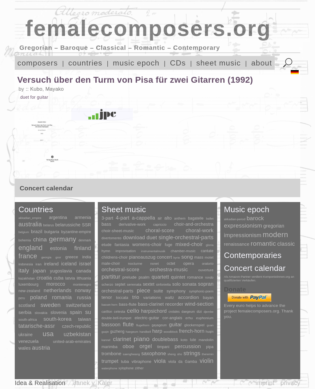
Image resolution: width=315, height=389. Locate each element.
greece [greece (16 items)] (71, 257)
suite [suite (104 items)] (158, 290)
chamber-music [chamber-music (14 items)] (183, 251)
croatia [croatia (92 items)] (44, 277)
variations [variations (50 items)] (152, 297)
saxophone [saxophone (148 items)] (153, 353)
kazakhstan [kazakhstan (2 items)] (26, 278)
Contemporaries (252, 255)
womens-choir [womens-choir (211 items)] (146, 244)
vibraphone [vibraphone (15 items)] (141, 361)
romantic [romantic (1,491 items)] (263, 243)
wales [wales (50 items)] (24, 348)
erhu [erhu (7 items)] (189, 318)
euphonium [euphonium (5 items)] (204, 318)
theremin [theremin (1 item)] (207, 354)
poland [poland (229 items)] (38, 297)
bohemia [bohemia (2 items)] (24, 240)
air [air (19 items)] (160, 218)
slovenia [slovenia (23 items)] (58, 312)
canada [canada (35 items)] (83, 270)
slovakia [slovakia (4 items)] (41, 313)
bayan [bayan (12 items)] (208, 298)
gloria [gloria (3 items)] (209, 245)
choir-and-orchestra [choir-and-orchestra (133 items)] (193, 224)
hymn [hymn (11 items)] (106, 251)
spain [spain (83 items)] (76, 312)
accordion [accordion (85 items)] (188, 297)
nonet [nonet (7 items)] (154, 263)
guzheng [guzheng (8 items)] (117, 331)
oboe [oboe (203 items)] (128, 346)
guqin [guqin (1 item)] (105, 331)
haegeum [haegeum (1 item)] (132, 331)
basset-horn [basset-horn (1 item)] (110, 304)
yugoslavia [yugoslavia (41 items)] (61, 270)
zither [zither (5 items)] (139, 368)
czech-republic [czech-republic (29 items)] (76, 326)
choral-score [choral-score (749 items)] (160, 230)
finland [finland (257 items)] (82, 248)
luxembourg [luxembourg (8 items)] (28, 284)
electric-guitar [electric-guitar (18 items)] (146, 318)
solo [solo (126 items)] (176, 284)
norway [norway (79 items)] (83, 290)
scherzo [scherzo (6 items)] (107, 284)
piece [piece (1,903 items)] (143, 291)
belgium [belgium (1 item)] (23, 232)
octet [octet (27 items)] (171, 263)
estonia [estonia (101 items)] (58, 248)
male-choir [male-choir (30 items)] (111, 263)
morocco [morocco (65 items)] (55, 284)
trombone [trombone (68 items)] (112, 353)
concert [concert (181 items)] (164, 257)
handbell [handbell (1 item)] (145, 331)
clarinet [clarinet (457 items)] (122, 339)
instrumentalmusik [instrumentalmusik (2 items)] (153, 251)
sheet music (218, 63)
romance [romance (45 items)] (195, 277)
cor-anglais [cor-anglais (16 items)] (172, 318)
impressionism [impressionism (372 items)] (242, 235)
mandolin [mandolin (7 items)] (206, 340)
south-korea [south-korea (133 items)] (57, 319)
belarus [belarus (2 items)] (48, 225)
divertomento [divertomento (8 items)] (112, 238)
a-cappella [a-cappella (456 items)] (143, 217)
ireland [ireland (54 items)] (51, 263)
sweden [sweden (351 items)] (51, 305)
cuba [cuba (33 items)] (58, 278)
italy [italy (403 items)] (23, 270)
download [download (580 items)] (134, 237)
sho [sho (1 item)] (179, 354)
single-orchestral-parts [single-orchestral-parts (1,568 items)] (186, 237)
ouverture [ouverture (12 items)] (205, 270)
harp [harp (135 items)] (157, 331)
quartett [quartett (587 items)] (160, 277)
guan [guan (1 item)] (210, 325)
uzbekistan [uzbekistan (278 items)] (77, 334)
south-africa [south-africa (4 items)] (27, 319)
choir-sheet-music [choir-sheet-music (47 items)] (118, 230)
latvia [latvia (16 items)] (70, 278)
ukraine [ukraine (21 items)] (25, 334)
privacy (290, 382)
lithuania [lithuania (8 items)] (84, 278)
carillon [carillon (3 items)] (107, 311)
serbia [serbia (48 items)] (24, 312)
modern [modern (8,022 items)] (275, 234)
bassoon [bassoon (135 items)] (111, 324)
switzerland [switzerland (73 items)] (78, 305)
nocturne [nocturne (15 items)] (135, 263)
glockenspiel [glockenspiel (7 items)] (194, 325)
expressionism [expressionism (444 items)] (243, 225)
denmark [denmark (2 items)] (84, 240)
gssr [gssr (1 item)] (58, 257)
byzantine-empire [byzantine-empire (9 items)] (76, 232)
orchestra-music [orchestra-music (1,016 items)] (169, 269)
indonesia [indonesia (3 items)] (25, 264)
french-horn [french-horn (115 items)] (191, 331)
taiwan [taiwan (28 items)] (84, 319)
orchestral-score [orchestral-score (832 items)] (120, 269)
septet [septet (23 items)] (120, 284)
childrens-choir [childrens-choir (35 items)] (115, 257)
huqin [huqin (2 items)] (210, 331)
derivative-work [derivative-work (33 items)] (132, 224)
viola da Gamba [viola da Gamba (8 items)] (182, 361)
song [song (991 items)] (187, 257)
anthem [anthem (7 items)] (179, 218)
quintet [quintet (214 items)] (178, 277)
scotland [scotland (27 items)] (26, 305)
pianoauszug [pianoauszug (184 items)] (142, 257)
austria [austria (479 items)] (41, 347)
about (261, 63)
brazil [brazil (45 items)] (36, 231)
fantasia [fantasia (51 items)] (121, 244)
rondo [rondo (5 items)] (209, 277)
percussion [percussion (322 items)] (187, 346)
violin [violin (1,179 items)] (206, 361)
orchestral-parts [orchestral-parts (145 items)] (117, 290)
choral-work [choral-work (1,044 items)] (199, 230)
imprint (265, 382)
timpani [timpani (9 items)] (163, 347)
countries (85, 63)
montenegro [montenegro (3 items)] (82, 284)
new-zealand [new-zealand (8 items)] (29, 291)
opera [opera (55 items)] (188, 263)
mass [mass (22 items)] (198, 257)
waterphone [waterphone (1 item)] (109, 368)
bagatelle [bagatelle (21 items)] (195, 218)
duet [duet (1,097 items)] (151, 237)
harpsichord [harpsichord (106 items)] (153, 311)
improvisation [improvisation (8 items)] (125, 251)
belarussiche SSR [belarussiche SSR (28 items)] (73, 224)
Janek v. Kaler (92, 382)
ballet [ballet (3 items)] (209, 218)
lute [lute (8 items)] (193, 340)
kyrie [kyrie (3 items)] (176, 257)
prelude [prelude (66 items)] (129, 277)
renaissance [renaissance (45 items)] (236, 244)
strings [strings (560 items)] (191, 353)
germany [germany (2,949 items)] (62, 239)
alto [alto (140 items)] (168, 218)
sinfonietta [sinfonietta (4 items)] (163, 284)
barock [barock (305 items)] (255, 218)
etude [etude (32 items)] (106, 245)
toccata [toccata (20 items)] (122, 298)
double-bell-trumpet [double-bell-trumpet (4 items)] (116, 318)
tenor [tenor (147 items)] (107, 297)
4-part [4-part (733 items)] (122, 218)
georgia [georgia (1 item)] (46, 257)
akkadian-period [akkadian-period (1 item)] (234, 219)
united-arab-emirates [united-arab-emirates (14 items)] (72, 341)
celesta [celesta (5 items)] (119, 311)
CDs (178, 63)
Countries (35, 209)
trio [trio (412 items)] (135, 297)
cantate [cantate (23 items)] (207, 251)
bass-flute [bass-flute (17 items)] (127, 304)
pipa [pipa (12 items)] (209, 347)
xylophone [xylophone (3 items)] (126, 368)
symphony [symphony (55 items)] (175, 291)
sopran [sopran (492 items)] (205, 284)
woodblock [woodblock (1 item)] (171, 331)
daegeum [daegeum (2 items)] (188, 311)
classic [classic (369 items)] (286, 243)
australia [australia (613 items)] (30, 224)
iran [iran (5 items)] (38, 264)
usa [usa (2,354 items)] (48, 334)
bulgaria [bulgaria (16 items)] (51, 231)
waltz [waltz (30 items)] (169, 298)
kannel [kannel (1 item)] (106, 340)
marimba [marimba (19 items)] (110, 346)
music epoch (136, 63)
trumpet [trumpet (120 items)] (110, 361)
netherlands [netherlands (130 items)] (57, 290)
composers (38, 63)
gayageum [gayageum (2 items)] (159, 325)
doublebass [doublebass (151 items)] (165, 339)
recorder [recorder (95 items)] (174, 304)
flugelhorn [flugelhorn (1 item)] (143, 325)
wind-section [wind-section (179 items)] (199, 304)
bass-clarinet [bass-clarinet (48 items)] (151, 304)
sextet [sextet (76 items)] (149, 284)
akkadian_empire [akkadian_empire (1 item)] (30, 218)
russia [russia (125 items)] (84, 297)
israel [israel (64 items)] (85, 263)
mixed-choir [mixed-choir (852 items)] (189, 244)
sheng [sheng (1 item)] (172, 354)
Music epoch (246, 209)
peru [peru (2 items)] (21, 298)
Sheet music (124, 209)
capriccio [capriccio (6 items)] (159, 224)
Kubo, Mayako (47, 89)
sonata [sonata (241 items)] (189, 284)
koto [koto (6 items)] (184, 340)
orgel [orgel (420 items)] (146, 346)
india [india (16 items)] (86, 257)
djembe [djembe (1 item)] (208, 311)
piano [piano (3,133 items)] (142, 338)
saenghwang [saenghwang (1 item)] (131, 354)
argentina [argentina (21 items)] (58, 217)
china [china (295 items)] (40, 239)
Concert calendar (254, 268)
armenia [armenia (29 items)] (83, 217)
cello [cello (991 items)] (133, 311)
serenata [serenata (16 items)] (134, 284)
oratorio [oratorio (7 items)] (207, 263)
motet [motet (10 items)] (209, 257)
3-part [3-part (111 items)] (107, 218)
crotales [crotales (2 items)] (174, 311)
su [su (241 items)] (88, 312)
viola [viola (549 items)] (159, 361)
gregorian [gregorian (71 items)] (273, 225)
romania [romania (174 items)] (62, 297)
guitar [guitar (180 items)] (175, 324)
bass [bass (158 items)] (106, 224)
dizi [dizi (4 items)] (199, 311)
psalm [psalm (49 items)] (144, 277)
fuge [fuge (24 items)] (168, 245)
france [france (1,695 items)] (27, 256)
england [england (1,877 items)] (30, 248)
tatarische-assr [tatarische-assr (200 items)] (36, 326)
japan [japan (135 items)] (39, 271)
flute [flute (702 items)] (128, 324)
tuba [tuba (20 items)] (125, 361)
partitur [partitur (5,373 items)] (111, 276)
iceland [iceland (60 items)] (69, 263)
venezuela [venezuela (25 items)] (28, 341)
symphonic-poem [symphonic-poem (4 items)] (201, 291)
